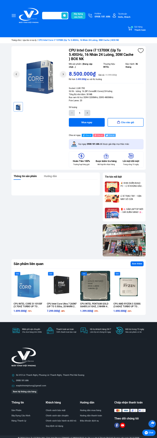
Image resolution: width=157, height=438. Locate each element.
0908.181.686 (22, 380)
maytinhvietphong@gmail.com (31, 385)
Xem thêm (137, 264)
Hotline (102, 15)
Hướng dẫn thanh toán (91, 415)
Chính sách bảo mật (55, 410)
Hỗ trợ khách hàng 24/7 (100, 330)
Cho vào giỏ (127, 122)
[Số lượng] (79, 113)
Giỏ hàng (138, 29)
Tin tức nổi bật (113, 176)
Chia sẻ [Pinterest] (98, 135)
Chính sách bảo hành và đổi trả (61, 421)
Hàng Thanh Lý (18, 421)
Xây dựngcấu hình (78, 15)
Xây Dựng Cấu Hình (20, 415)
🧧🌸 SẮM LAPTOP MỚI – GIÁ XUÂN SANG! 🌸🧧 (132, 212)
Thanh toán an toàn (66, 330)
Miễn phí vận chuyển (32, 330)
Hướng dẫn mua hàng (90, 410)
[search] (64, 15)
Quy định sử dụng (54, 426)
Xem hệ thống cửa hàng (24, 391)
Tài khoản (124, 16)
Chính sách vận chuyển (57, 415)
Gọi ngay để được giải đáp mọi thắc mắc (103, 144)
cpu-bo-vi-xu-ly (29, 40)
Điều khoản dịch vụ (89, 421)
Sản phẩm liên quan (28, 264)
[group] (40, 74)
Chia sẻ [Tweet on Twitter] (110, 135)
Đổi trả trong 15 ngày (134, 330)
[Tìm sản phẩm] (55, 15)
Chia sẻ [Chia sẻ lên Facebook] (86, 135)
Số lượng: (73, 107)
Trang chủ (16, 40)
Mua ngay (86, 122)
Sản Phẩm (16, 410)
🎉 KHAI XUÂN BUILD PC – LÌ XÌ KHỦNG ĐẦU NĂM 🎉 (131, 186)
